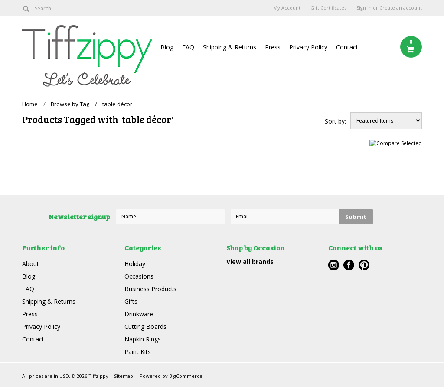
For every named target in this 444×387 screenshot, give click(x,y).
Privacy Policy (308, 47)
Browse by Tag (70, 104)
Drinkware (138, 314)
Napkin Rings (142, 339)
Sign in (364, 8)
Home (30, 104)
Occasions (138, 276)
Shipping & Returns (229, 47)
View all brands (250, 261)
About (30, 264)
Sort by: (335, 121)
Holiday (134, 264)
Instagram (333, 265)
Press (273, 47)
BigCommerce (185, 376)
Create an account (400, 8)
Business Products (150, 289)
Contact (347, 47)
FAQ (188, 47)
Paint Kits (137, 352)
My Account (286, 8)
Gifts (130, 301)
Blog (166, 47)
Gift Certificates (328, 8)
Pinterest (364, 265)
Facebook (348, 265)
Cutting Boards (145, 326)
